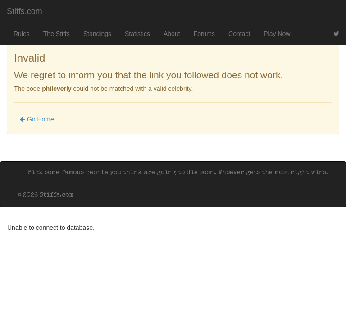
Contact (239, 33)
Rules (22, 33)
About (172, 33)
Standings (97, 33)
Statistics (137, 33)
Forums (204, 33)
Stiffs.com (24, 11)
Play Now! (278, 33)
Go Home (37, 119)
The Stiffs (56, 33)
